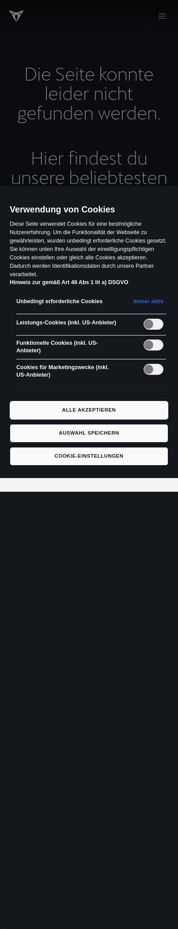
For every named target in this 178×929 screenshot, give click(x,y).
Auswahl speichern (89, 433)
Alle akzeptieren (89, 409)
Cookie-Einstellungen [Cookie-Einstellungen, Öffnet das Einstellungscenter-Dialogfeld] (88, 456)
